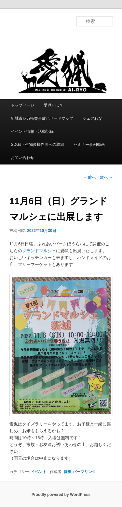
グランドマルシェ (39, 250)
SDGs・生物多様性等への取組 (37, 144)
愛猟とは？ (53, 105)
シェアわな (92, 118)
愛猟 (68, 471)
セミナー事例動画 (89, 144)
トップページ (22, 105)
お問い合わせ (22, 157)
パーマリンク (84, 471)
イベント (39, 471)
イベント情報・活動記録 (32, 131)
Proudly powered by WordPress (61, 494)
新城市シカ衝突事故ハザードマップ (42, 118)
